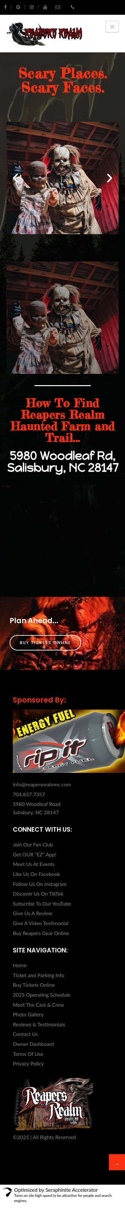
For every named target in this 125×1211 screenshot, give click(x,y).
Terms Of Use (28, 1054)
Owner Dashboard (33, 1044)
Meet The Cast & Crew (38, 1005)
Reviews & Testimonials (39, 1024)
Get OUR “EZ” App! (34, 854)
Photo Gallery (28, 1014)
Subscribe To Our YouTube (42, 903)
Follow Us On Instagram (39, 884)
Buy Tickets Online (45, 642)
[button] (15, 178)
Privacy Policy (28, 1063)
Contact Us (25, 1034)
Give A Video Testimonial (41, 923)
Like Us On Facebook (36, 874)
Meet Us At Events (33, 864)
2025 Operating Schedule (42, 995)
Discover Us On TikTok (38, 893)
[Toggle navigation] (112, 26)
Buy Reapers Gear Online (41, 933)
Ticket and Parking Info (38, 975)
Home (20, 965)
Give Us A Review (32, 913)
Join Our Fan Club (33, 844)
